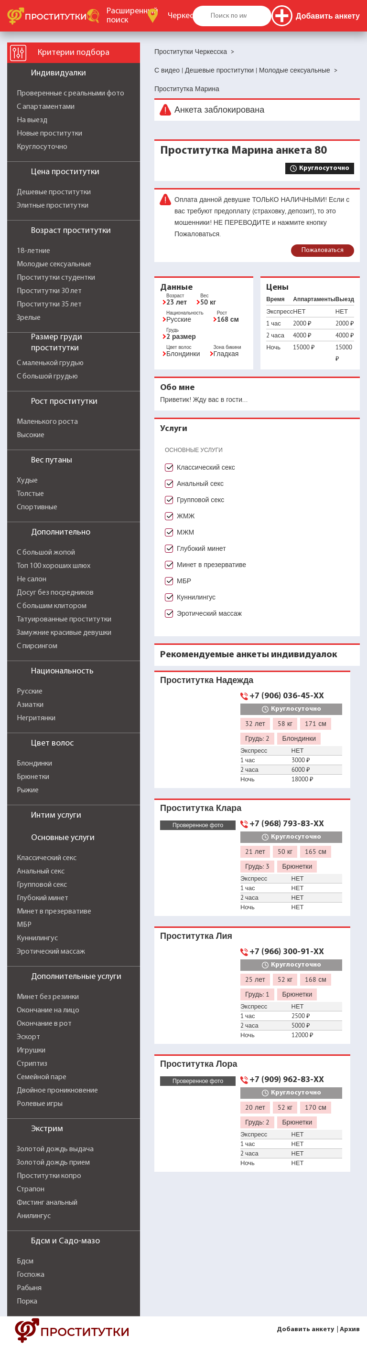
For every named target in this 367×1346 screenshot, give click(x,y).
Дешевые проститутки (54, 192)
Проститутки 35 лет (49, 304)
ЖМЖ (186, 516)
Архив (350, 1329)
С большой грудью (47, 376)
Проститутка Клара (200, 807)
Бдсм (25, 1261)
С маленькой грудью (50, 363)
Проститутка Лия (196, 935)
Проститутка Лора (198, 1063)
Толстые (30, 494)
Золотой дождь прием (53, 1163)
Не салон (31, 579)
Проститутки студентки (56, 278)
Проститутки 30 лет (49, 291)
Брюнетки (33, 777)
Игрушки (31, 1050)
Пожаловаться (323, 250)
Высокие (30, 435)
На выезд (32, 120)
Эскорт (28, 1037)
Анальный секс (41, 871)
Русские (30, 691)
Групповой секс (42, 885)
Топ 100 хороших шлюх (53, 566)
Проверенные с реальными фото (70, 93)
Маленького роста (47, 422)
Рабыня (29, 1288)
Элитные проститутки (52, 206)
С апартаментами (46, 107)
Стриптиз (32, 1064)
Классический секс (46, 858)
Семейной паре (41, 1077)
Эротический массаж (51, 952)
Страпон (30, 1189)
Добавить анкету (305, 1329)
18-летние (33, 251)
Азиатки (30, 705)
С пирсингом (37, 646)
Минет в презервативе (54, 911)
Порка (27, 1301)
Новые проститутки (49, 133)
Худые (27, 480)
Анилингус (34, 1216)
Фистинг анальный (47, 1203)
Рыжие (28, 790)
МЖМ (185, 532)
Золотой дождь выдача (55, 1149)
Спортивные (37, 507)
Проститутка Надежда (206, 679)
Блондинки (34, 764)
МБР (24, 925)
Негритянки (36, 718)
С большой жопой (46, 553)
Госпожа (30, 1275)
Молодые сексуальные (54, 264)
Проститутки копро (49, 1176)
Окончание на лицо (48, 1010)
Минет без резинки (48, 997)
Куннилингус (37, 938)
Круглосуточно (42, 147)
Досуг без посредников (55, 593)
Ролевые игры (40, 1104)
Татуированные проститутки (64, 619)
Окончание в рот (44, 1024)
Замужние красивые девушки (64, 633)
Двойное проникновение (57, 1090)
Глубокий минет (42, 898)
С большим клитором (51, 606)
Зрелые (29, 318)
